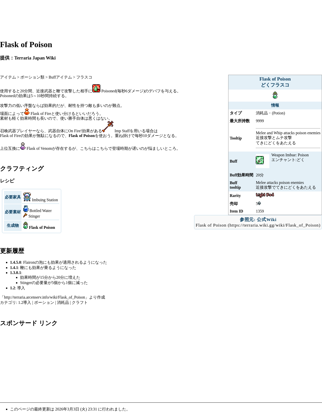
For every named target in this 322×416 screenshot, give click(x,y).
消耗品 (63, 302)
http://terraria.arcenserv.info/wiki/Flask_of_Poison (44, 297)
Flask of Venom (39, 148)
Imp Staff (122, 131)
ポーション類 (32, 77)
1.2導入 (24, 302)
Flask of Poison (211, 225)
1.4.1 (14, 267)
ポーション (44, 302)
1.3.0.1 (15, 272)
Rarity (235, 195)
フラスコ (84, 77)
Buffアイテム (60, 77)
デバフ (155, 91)
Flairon (29, 262)
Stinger (34, 216)
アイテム (8, 77)
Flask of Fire (41, 113)
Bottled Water (40, 211)
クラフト (80, 302)
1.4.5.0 (15, 262)
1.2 (12, 288)
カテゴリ (8, 302)
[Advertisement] (161, 20)
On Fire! (75, 131)
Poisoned (108, 91)
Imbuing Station (45, 200)
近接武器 (44, 91)
